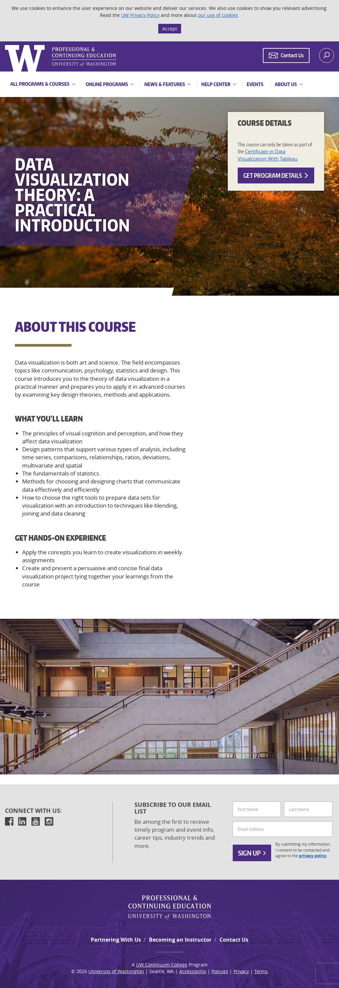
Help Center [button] (215, 84)
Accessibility (192, 971)
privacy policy (312, 856)
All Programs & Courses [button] (40, 84)
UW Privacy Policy (140, 15)
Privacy (241, 971)
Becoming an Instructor (180, 939)
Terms (261, 971)
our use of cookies (218, 15)
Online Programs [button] (106, 84)
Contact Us (233, 939)
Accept (169, 28)
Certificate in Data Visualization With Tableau (267, 155)
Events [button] (255, 84)
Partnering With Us (116, 939)
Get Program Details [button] (276, 175)
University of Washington (116, 971)
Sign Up (252, 853)
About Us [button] (285, 84)
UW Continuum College (161, 965)
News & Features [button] (164, 84)
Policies (220, 971)
